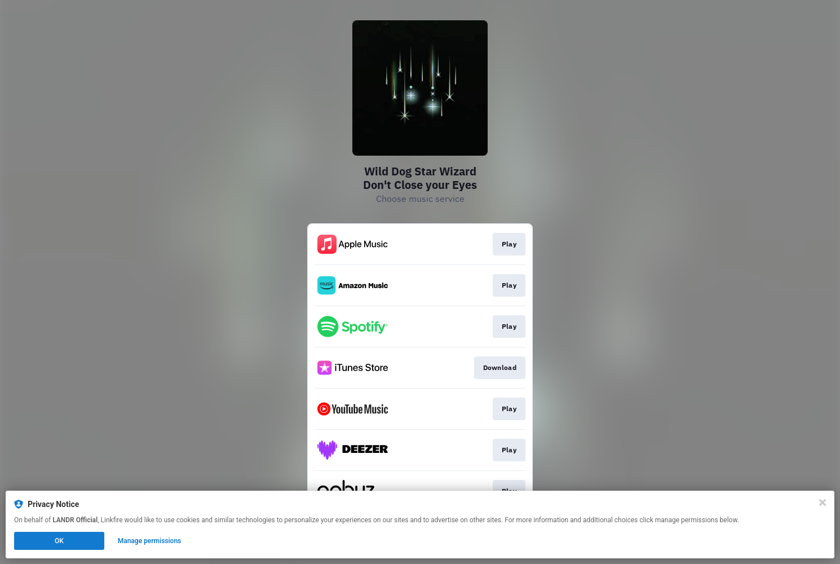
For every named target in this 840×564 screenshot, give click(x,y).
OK (59, 541)
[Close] (823, 502)
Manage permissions (150, 541)
